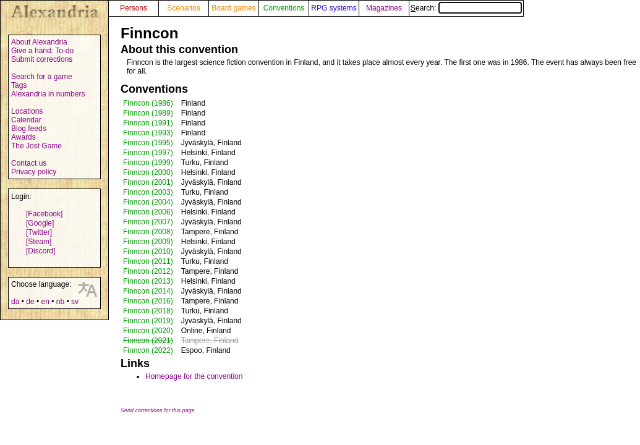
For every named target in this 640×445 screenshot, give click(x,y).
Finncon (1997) (148, 152)
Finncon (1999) (148, 162)
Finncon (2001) (148, 182)
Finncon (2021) (148, 340)
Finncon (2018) (148, 311)
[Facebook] (44, 214)
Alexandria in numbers (48, 94)
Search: (466, 8)
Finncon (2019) (148, 320)
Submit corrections (41, 59)
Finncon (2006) (148, 212)
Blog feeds (28, 128)
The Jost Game (36, 146)
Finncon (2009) (148, 241)
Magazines (384, 8)
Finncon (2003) (148, 192)
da (15, 301)
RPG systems (333, 8)
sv (75, 301)
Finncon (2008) (148, 231)
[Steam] (38, 241)
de (30, 301)
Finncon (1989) (148, 113)
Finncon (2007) (148, 222)
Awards (23, 137)
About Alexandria (39, 42)
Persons (133, 8)
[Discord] (40, 251)
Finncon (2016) (148, 301)
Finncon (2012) (148, 271)
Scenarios (183, 8)
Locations (27, 111)
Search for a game (41, 76)
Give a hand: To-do (42, 50)
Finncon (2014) (148, 291)
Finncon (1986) (148, 103)
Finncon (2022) (148, 350)
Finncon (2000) (148, 172)
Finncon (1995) (148, 142)
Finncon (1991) (148, 123)
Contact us (28, 163)
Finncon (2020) (148, 330)
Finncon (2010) (148, 251)
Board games (233, 8)
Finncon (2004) (148, 202)
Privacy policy (33, 171)
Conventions (284, 8)
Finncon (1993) (148, 133)
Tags (19, 85)
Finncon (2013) (148, 281)
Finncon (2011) (148, 261)
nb (60, 301)
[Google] (40, 223)
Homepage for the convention (193, 376)
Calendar (26, 120)
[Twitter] (39, 232)
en (45, 301)
